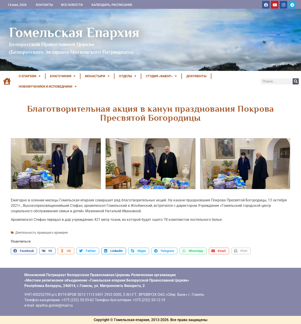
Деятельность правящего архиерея (41, 232)
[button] (24, 251)
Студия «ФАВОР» (161, 76)
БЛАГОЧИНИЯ (62, 76)
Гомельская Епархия (74, 32)
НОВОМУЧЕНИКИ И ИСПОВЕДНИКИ (48, 86)
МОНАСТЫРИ (97, 76)
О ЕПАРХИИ (30, 76)
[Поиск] (296, 81)
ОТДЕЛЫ (127, 76)
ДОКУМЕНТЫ (196, 76)
